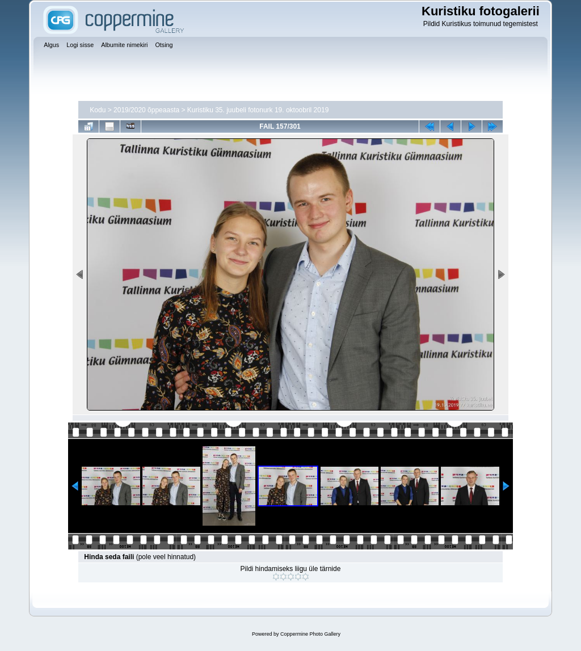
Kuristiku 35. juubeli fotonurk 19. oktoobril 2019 (258, 110)
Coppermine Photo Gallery (310, 634)
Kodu (98, 110)
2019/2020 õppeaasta (146, 110)
